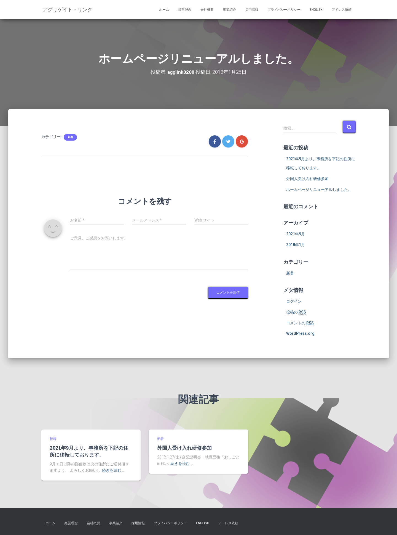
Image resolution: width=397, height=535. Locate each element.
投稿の (296, 312)
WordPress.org (300, 333)
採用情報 (251, 10)
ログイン (294, 301)
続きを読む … (113, 470)
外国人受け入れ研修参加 (307, 178)
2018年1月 (295, 245)
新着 (70, 137)
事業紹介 (229, 10)
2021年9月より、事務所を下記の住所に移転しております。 (89, 451)
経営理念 (184, 10)
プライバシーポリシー (284, 10)
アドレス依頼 (342, 10)
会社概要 (207, 10)
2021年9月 (295, 234)
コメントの (300, 323)
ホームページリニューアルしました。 (319, 189)
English (316, 10)
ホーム (164, 10)
